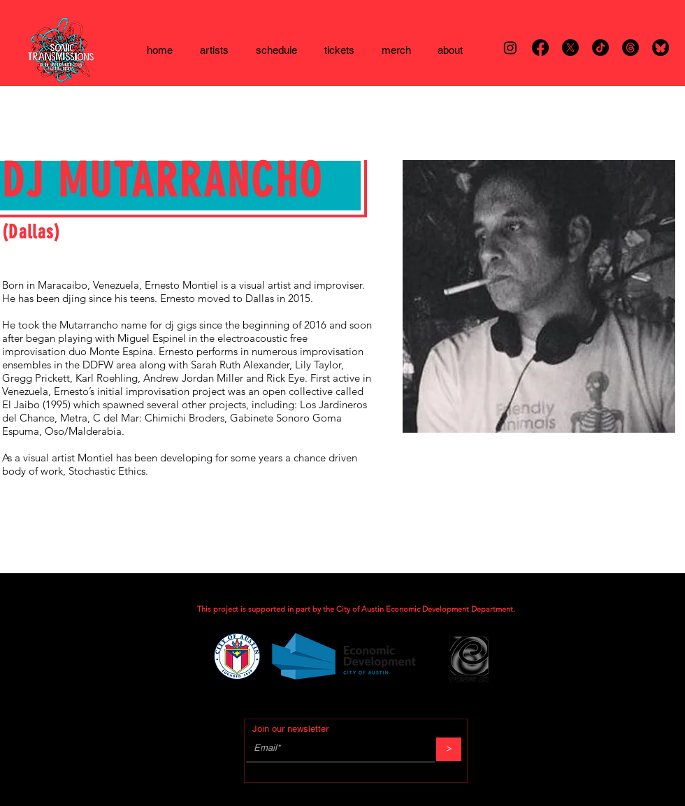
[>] (449, 749)
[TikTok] (600, 47)
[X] (570, 47)
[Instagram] (510, 47)
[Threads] (630, 47)
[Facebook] (540, 47)
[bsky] (660, 47)
